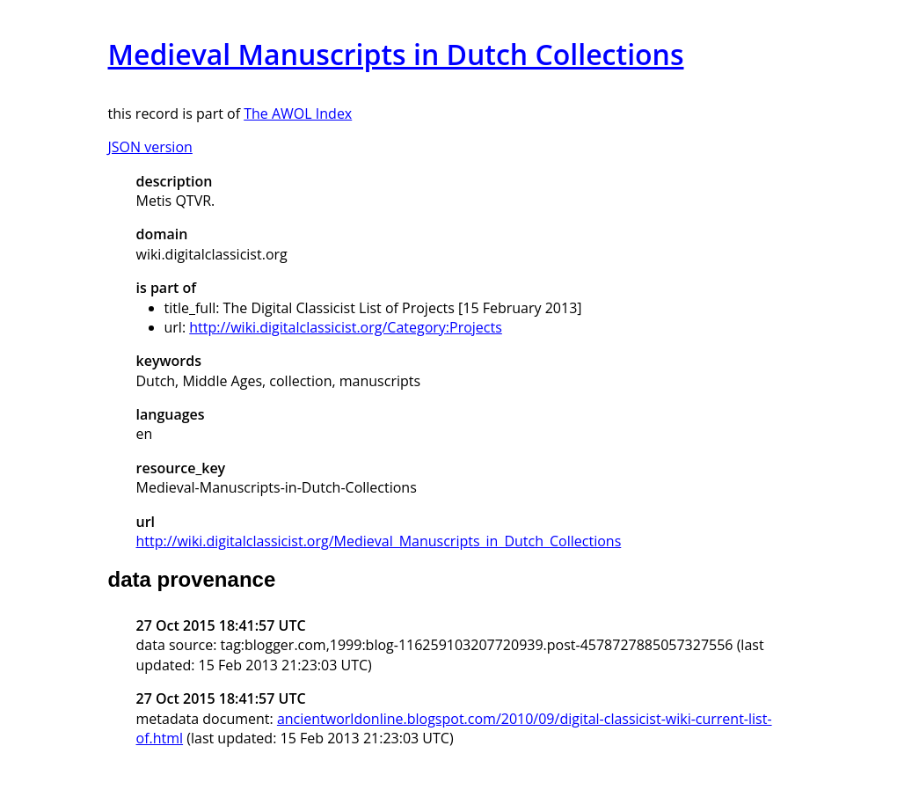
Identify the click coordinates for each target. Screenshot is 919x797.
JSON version (150, 147)
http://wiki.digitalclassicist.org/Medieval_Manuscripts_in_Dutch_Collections (379, 541)
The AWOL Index (298, 113)
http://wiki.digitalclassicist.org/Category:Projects (345, 327)
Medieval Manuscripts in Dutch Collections (396, 54)
